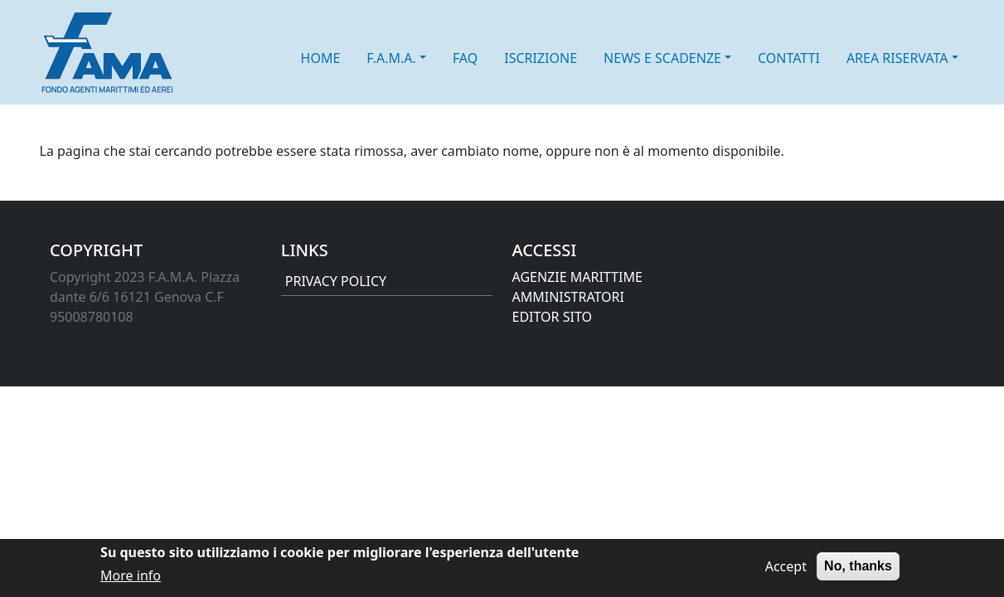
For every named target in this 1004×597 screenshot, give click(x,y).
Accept (786, 570)
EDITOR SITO (552, 317)
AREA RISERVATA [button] (897, 58)
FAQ (465, 58)
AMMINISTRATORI (568, 297)
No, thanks (858, 570)
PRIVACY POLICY (335, 281)
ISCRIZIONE (540, 58)
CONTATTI (789, 58)
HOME (321, 58)
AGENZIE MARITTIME (577, 277)
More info (130, 579)
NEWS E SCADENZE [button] (662, 58)
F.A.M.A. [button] (390, 58)
